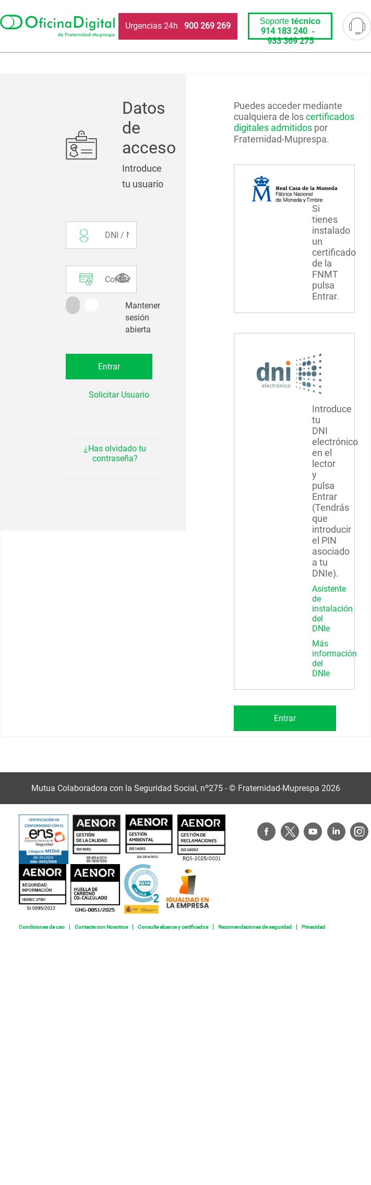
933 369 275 (290, 41)
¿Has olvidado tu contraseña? (115, 453)
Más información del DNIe (334, 658)
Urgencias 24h (178, 26)
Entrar (285, 718)
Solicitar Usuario (119, 395)
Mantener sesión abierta (142, 317)
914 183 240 (284, 31)
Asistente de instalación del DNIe (332, 608)
